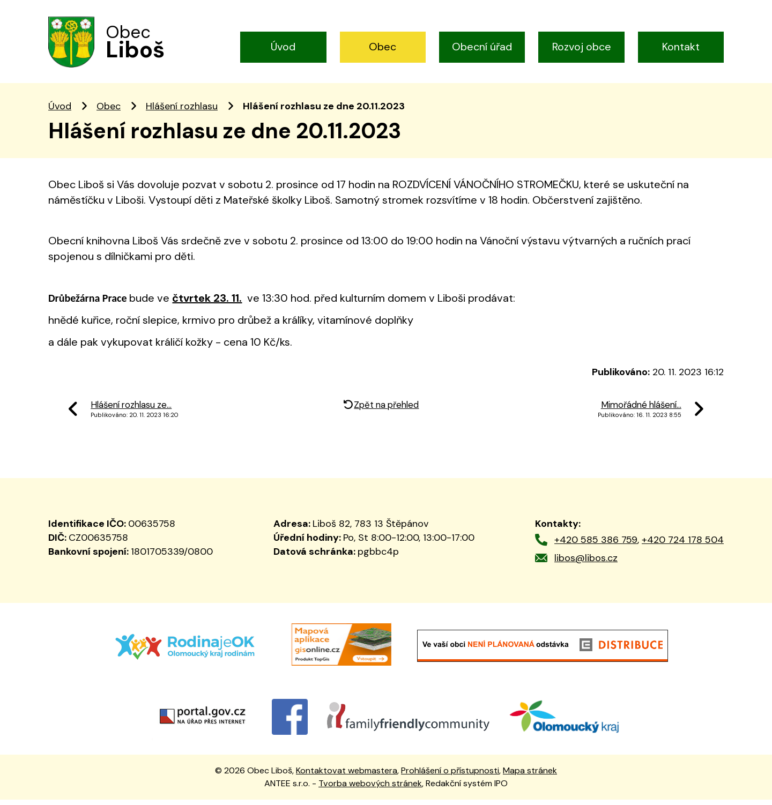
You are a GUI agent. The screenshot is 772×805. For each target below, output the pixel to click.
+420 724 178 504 (683, 545)
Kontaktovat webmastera (346, 775)
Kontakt (681, 47)
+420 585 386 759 (595, 545)
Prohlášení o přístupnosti (450, 775)
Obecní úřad (482, 47)
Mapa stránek (530, 775)
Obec (382, 47)
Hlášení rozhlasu (182, 111)
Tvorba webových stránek (370, 788)
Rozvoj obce (581, 47)
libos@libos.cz (586, 563)
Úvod (283, 47)
